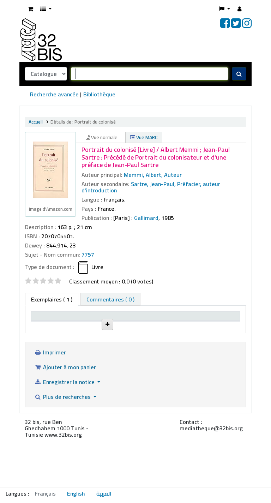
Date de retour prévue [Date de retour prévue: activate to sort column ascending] (218, 326)
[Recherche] (239, 73)
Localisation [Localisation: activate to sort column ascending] (118, 333)
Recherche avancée (54, 94)
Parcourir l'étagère (150, 360)
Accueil (36, 121)
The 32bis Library (78, 356)
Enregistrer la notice (65, 431)
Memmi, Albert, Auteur (153, 174)
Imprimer (50, 401)
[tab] (110, 299)
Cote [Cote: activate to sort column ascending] (145, 333)
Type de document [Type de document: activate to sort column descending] (47, 329)
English (76, 493)
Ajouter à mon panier (65, 416)
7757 (88, 254)
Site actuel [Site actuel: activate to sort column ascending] (82, 333)
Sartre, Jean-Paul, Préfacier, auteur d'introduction (151, 187)
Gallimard (146, 217)
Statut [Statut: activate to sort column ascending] (182, 333)
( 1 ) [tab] (51, 299)
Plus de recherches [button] (63, 446)
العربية (104, 493)
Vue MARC (144, 137)
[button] (30, 9)
